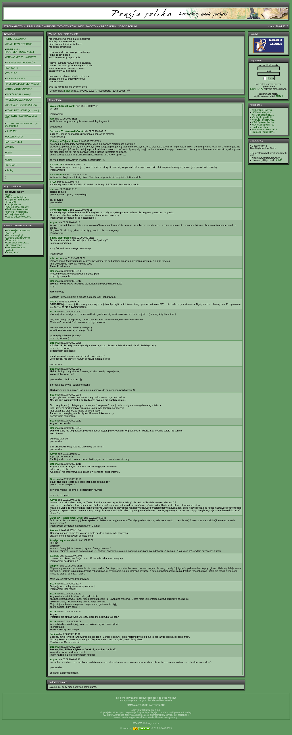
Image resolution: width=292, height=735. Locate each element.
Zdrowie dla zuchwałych (18, 238)
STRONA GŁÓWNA (14, 26)
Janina (54, 634)
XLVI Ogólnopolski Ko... (263, 124)
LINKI (9, 160)
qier (52, 189)
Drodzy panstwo (260, 127)
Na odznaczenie (14, 245)
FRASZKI (11, 202)
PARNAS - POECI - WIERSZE (21, 57)
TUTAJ (279, 96)
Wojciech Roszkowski (62, 106)
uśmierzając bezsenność (18, 230)
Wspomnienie (13, 240)
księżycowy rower (60, 540)
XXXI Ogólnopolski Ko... (264, 122)
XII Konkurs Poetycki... (263, 110)
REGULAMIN (34, 26)
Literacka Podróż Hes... (263, 132)
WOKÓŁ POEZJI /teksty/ (18, 94)
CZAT (9, 152)
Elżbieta (54, 555)
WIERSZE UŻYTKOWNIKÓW (60, 26)
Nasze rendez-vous (15, 247)
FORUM (132, 26)
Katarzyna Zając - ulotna (64, 141)
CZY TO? (11, 233)
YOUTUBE (11, 73)
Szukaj (9, 170)
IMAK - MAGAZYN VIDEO (92, 26)
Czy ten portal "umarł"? (17, 207)
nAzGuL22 (56, 164)
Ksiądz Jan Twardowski (17, 199)
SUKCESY (11, 131)
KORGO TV (12, 68)
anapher (55, 565)
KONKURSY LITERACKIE (19, 44)
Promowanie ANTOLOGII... (265, 129)
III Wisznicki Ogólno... (262, 112)
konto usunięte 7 (59, 209)
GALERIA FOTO (14, 136)
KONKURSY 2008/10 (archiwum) (22, 110)
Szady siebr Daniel (60, 237)
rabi (52, 118)
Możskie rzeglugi (14, 235)
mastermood (57, 174)
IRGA (53, 181)
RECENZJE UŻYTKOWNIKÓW (21, 105)
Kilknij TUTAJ (256, 89)
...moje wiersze (13, 204)
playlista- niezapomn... (17, 212)
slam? (9, 195)
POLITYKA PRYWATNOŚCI (20, 52)
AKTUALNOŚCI (117, 26)
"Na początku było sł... (17, 197)
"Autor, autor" (12, 252)
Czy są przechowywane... (18, 217)
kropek (54, 530)
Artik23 (278, 160)
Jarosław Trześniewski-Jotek (66, 131)
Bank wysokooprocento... (18, 209)
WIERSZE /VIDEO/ (15, 78)
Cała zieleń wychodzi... (17, 242)
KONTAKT (11, 165)
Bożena (68, 91)
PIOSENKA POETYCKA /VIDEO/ (22, 84)
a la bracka (56, 258)
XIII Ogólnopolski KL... (263, 115)
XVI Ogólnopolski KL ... (263, 117)
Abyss (53, 222)
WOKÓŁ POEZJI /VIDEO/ (19, 100)
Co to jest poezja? (15, 214)
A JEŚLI (10, 250)
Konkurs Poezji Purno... (263, 120)
